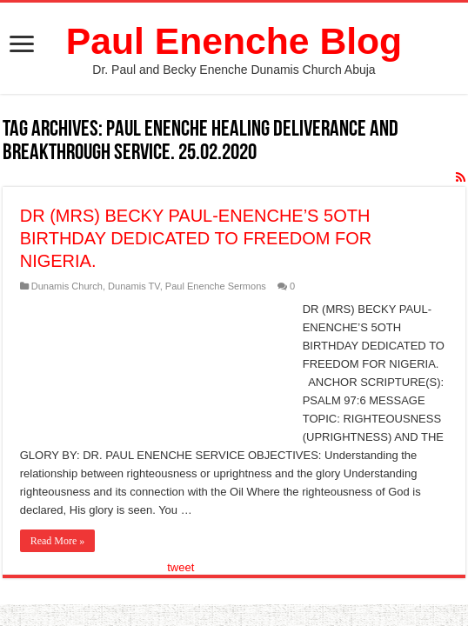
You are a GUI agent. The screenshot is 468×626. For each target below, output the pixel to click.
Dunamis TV (134, 286)
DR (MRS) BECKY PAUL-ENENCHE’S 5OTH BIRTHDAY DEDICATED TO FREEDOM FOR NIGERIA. (196, 238)
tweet (180, 567)
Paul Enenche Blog (234, 41)
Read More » (57, 541)
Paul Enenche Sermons (215, 286)
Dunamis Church (67, 286)
